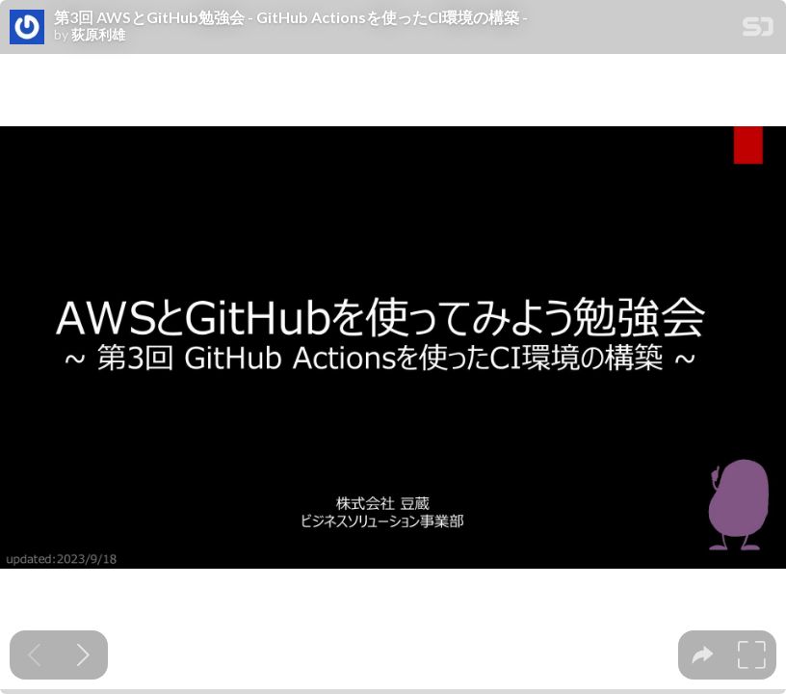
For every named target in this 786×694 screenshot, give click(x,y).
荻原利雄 (98, 34)
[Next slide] (83, 655)
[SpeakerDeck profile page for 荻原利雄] (27, 28)
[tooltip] (702, 655)
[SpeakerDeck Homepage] (758, 30)
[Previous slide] (34, 655)
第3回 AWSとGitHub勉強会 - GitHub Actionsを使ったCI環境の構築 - (291, 17)
